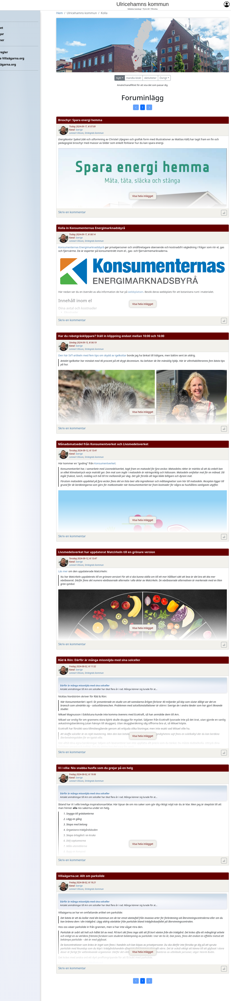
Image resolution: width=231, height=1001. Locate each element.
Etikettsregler (12, 52)
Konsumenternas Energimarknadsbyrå (81, 247)
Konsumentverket (104, 463)
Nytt (118, 78)
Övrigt (163, 78)
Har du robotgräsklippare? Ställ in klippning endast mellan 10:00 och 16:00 (111, 336)
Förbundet (9, 28)
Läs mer (63, 571)
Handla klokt (133, 78)
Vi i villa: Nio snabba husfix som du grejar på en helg (95, 768)
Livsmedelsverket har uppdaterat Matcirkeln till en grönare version (106, 552)
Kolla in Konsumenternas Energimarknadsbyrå (91, 228)
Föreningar (10, 34)
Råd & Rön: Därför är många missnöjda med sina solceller (99, 660)
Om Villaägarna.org (16, 64)
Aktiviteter (150, 78)
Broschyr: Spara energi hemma (80, 120)
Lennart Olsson (76, 132)
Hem (5, 16)
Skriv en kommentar (72, 212)
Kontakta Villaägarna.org (20, 58)
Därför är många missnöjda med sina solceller (85, 685)
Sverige (79, 129)
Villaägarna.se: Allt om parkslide (81, 876)
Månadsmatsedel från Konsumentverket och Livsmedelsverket (103, 444)
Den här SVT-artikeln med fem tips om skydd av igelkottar (92, 355)
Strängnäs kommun (94, 132)
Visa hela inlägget (142, 196)
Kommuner (10, 40)
